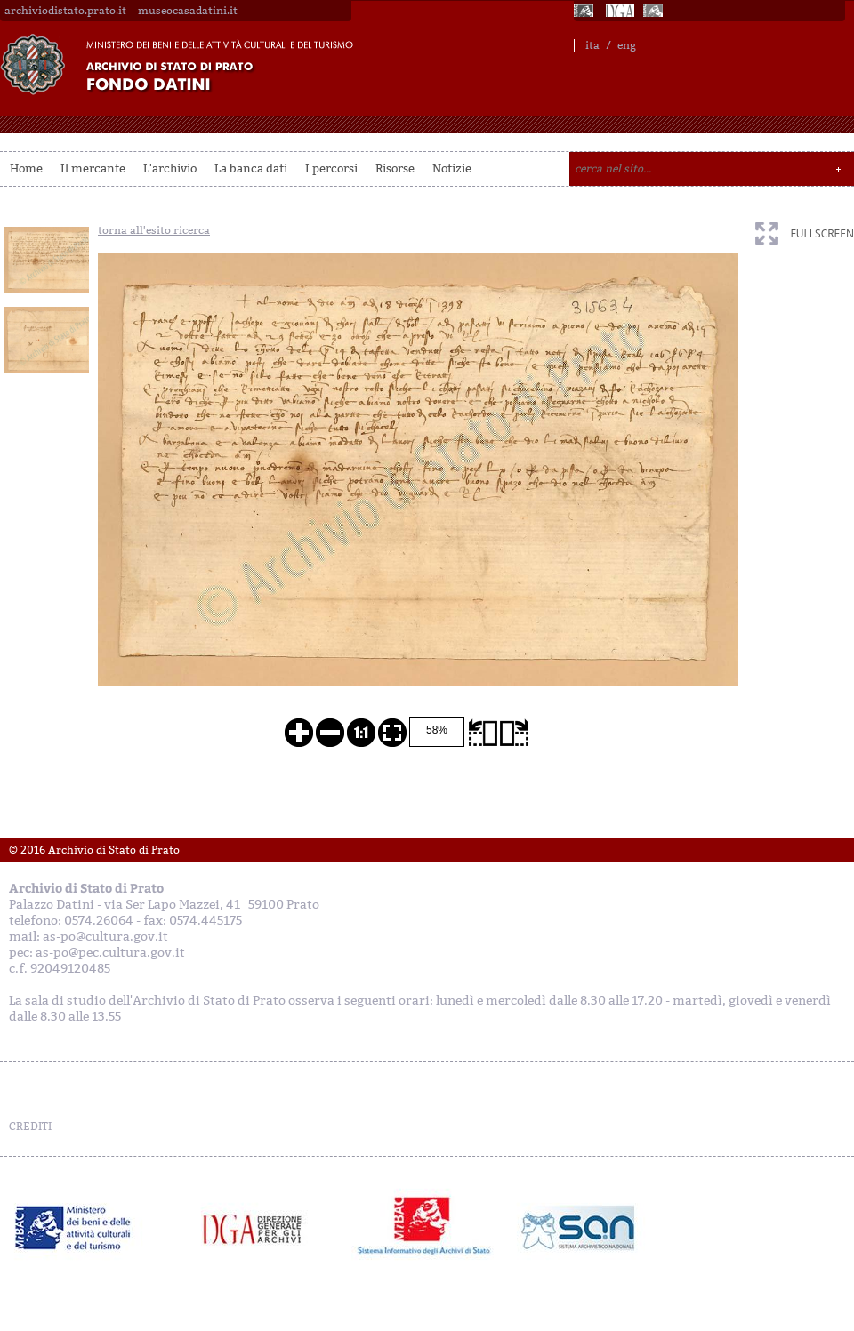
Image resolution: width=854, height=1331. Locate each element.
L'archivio (170, 168)
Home (26, 168)
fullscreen (822, 233)
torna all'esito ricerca (154, 230)
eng (626, 45)
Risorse (395, 168)
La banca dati (250, 168)
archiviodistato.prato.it (65, 10)
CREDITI (30, 1126)
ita (592, 45)
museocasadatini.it (188, 10)
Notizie (451, 168)
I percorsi (331, 168)
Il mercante (92, 168)
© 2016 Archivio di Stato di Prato (94, 850)
